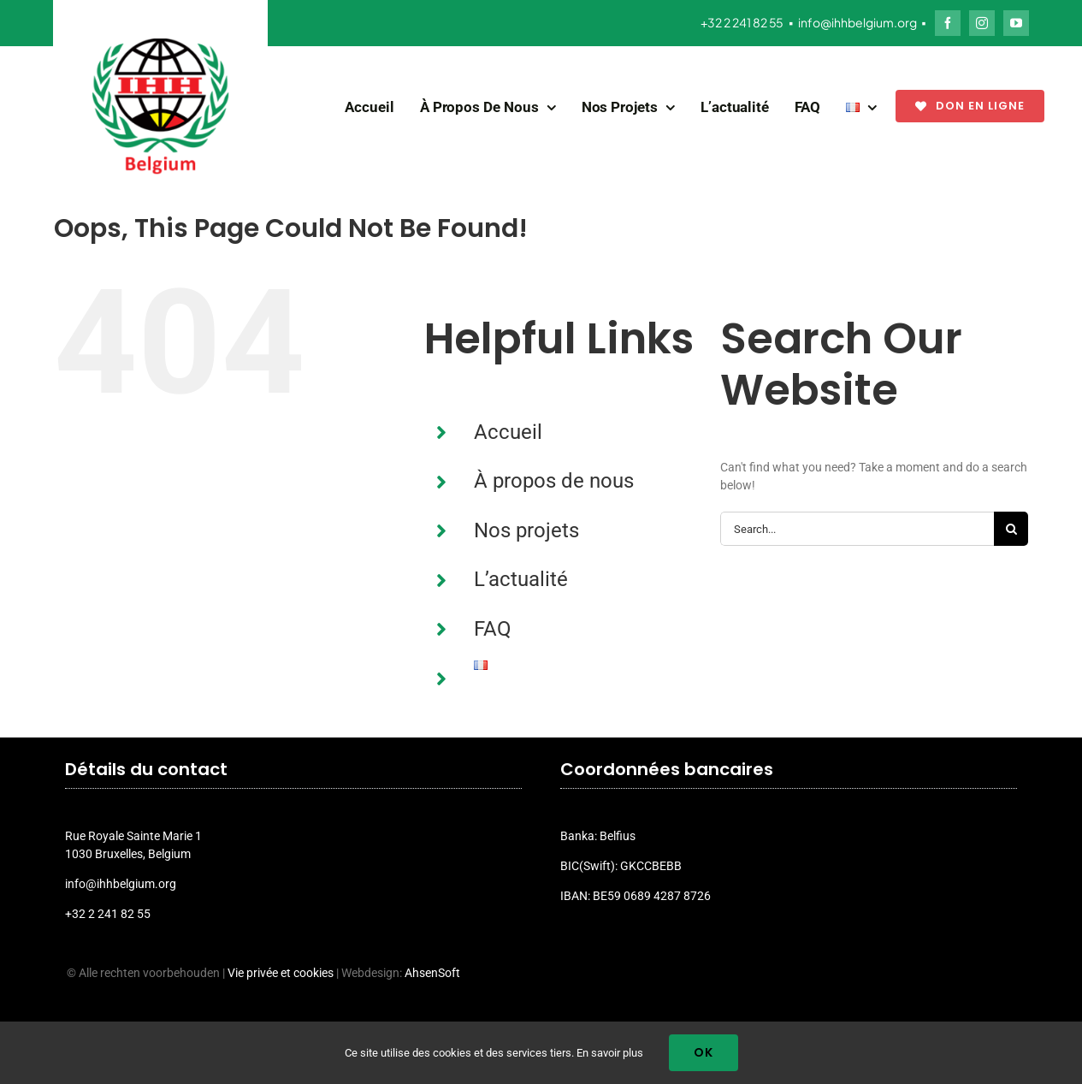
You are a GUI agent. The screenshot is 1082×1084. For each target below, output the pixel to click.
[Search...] (857, 529)
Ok (703, 1052)
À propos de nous (554, 481)
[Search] (1011, 529)
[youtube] (1016, 23)
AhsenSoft (432, 973)
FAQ (492, 629)
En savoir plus (609, 1052)
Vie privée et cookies (281, 973)
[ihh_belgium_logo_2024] (160, 44)
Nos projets (526, 530)
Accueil (508, 432)
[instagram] (982, 23)
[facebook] (948, 23)
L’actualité (521, 579)
